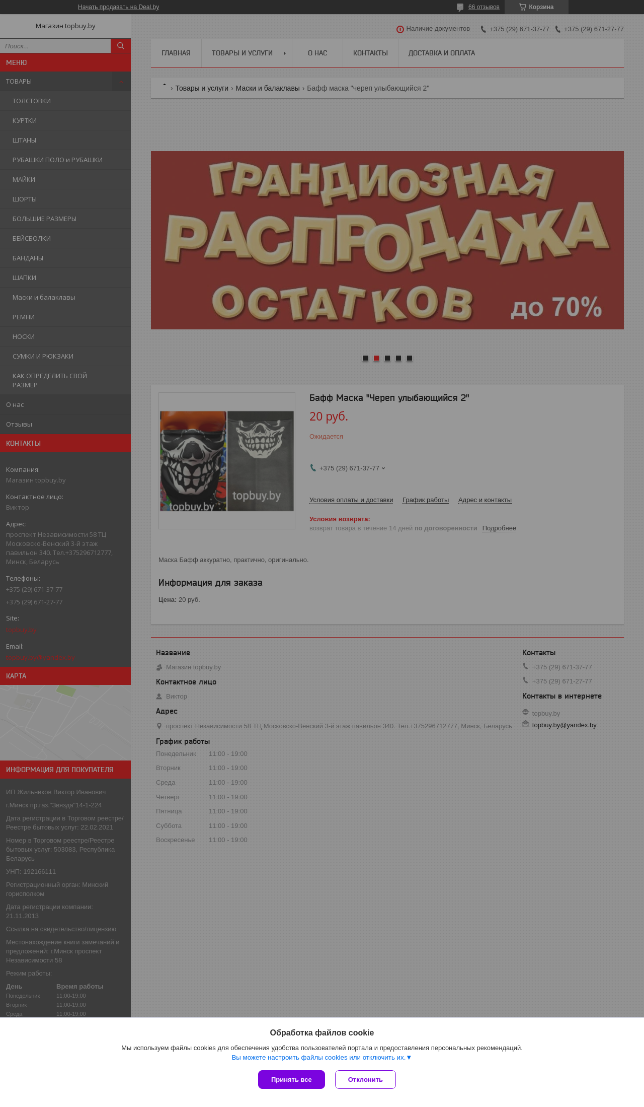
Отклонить (365, 1079)
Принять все (291, 1079)
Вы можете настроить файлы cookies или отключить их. (318, 1057)
